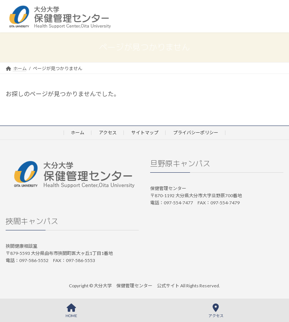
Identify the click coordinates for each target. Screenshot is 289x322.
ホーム (77, 132)
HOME (71, 311)
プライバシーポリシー (195, 132)
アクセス (108, 132)
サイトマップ (144, 132)
